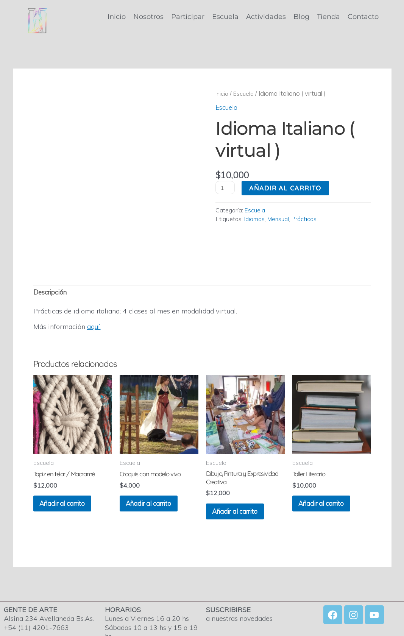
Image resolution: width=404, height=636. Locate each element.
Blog (301, 16)
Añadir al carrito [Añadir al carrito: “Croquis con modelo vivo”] (156, 478)
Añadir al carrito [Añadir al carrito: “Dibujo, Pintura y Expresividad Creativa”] (242, 487)
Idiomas (254, 219)
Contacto (363, 16)
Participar (187, 16)
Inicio (117, 16)
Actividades (266, 16)
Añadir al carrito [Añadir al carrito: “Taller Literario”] (329, 478)
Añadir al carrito (287, 188)
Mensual (279, 219)
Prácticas (306, 219)
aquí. (94, 298)
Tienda (328, 16)
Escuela (225, 16)
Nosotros (148, 16)
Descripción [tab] (51, 263)
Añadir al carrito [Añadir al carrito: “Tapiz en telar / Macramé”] (70, 478)
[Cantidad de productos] (225, 187)
